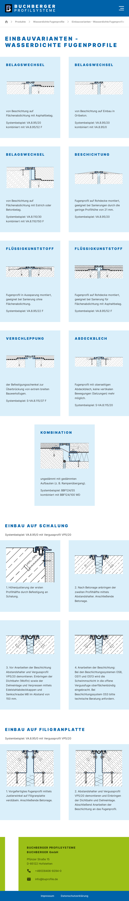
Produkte (20, 21)
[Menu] (121, 8)
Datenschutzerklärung (74, 895)
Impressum (47, 895)
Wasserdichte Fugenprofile (48, 21)
